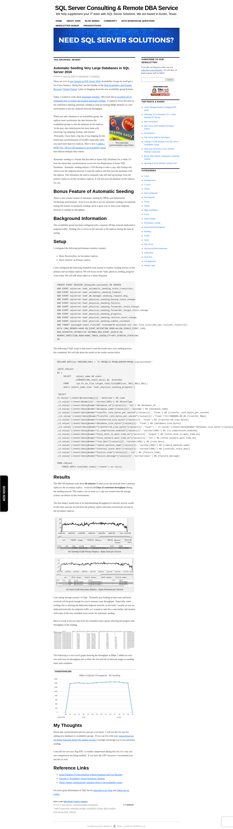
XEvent (72, 812)
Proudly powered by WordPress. (100, 826)
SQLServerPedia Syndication (85, 804)
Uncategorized (150, 261)
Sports (146, 240)
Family (147, 206)
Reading (147, 231)
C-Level (147, 184)
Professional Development (154, 227)
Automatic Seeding (90, 97)
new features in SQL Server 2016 (85, 81)
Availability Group (95, 808)
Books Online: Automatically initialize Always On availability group (90, 782)
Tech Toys (148, 257)
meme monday (150, 218)
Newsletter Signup (67, 25)
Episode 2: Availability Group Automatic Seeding (82, 778)
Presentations (92, 25)
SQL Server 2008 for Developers (157, 137)
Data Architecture (151, 193)
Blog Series (92, 21)
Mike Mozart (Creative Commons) (75, 801)
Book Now (4, 493)
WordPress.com (139, 826)
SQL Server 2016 (61, 812)
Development (149, 197)
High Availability (151, 210)
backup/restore (150, 180)
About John (73, 21)
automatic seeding (78, 808)
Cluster (147, 189)
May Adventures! (151, 121)
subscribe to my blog (102, 790)
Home (59, 21)
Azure (146, 176)
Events (147, 201)
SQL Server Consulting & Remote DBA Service (116, 8)
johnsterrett (83, 76)
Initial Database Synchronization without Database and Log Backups (90, 774)
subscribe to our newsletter (152, 70)
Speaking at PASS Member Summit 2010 (160, 163)
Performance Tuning (152, 223)
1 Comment (128, 804)
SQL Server (67, 804)
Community (110, 21)
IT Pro (146, 214)
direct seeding (110, 808)
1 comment (95, 76)
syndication (148, 253)
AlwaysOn (64, 808)
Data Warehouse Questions (138, 21)
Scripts (147, 236)
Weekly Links (149, 265)
